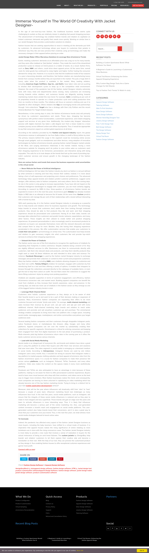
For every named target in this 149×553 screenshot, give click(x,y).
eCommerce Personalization (25, 510)
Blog (47, 500)
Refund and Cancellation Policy (56, 516)
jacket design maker (84, 471)
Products (93, 5)
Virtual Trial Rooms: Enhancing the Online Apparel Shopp (89, 539)
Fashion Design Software (33, 465)
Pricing (114, 5)
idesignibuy (20, 469)
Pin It (60, 459)
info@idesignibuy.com (134, 2)
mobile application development (39, 386)
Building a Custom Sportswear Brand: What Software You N (29, 539)
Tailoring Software (82, 513)
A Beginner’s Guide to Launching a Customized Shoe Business (114, 71)
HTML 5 (74, 469)
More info (80, 550)
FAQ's (48, 513)
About (68, 5)
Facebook (33, 459)
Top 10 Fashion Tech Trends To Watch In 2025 (113, 91)
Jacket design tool (85, 469)
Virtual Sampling (21, 507)
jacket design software (24, 473)
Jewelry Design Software (84, 510)
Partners (111, 496)
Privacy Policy (50, 507)
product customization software (27, 471)
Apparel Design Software (55, 465)
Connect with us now (26, 450)
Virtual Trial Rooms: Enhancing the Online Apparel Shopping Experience (112, 78)
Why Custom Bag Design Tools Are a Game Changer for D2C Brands (112, 85)
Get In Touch (138, 5)
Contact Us (49, 504)
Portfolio (105, 5)
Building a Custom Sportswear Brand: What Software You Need (112, 64)
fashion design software (62, 469)
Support (48, 510)
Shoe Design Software (83, 507)
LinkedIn (52, 459)
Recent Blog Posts (27, 523)
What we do (80, 5)
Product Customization (23, 504)
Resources (125, 5)
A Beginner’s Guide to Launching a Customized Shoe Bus (59, 539)
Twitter (24, 459)
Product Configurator (23, 500)
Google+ (42, 459)
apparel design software (43, 469)
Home (60, 5)
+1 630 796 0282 (117, 2)
